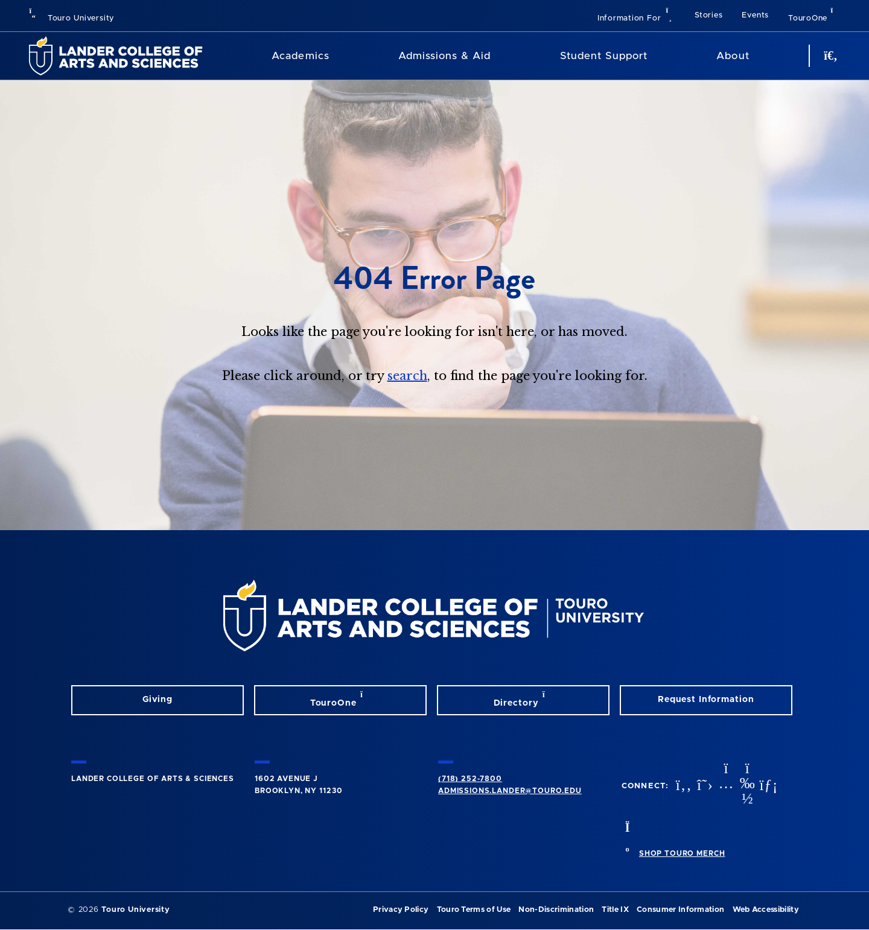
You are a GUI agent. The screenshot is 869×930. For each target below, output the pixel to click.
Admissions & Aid (444, 56)
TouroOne (814, 14)
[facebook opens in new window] (682, 786)
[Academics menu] (338, 56)
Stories (708, 15)
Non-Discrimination (556, 910)
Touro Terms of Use (474, 910)
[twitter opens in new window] (703, 786)
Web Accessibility (766, 910)
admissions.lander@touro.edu (510, 790)
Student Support (604, 56)
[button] (636, 16)
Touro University (71, 18)
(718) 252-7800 (470, 778)
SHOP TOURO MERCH (682, 853)
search (407, 376)
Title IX (615, 910)
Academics (300, 56)
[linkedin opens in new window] (767, 786)
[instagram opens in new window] (725, 786)
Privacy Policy (400, 910)
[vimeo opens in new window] (746, 786)
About (732, 56)
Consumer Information (680, 910)
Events (755, 15)
